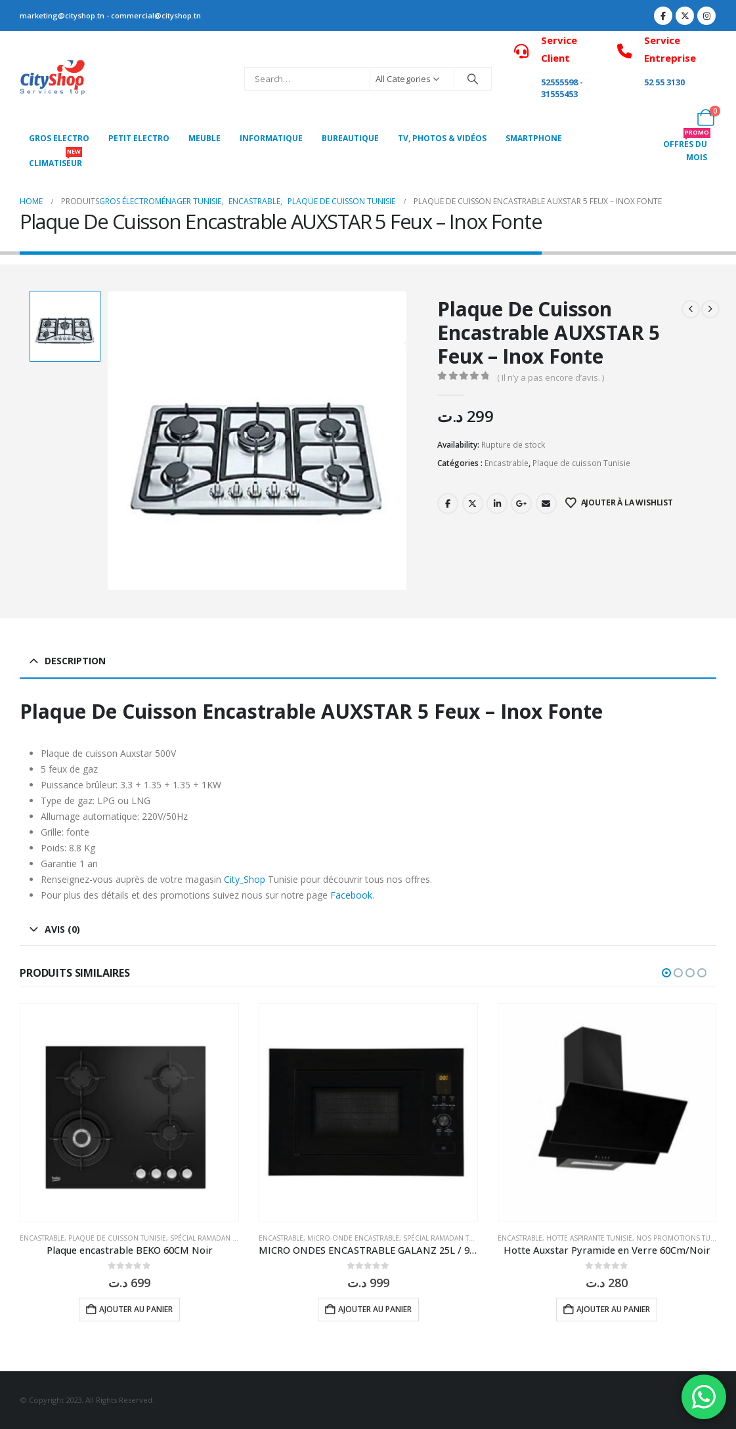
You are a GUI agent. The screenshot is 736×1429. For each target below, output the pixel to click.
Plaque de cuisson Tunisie (581, 463)
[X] (685, 16)
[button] (666, 973)
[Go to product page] (129, 1113)
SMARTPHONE (534, 138)
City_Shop (244, 879)
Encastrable (507, 463)
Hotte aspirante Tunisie (589, 1238)
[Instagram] (706, 16)
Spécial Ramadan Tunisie (214, 1238)
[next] (710, 309)
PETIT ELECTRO (138, 138)
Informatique (271, 138)
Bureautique (350, 138)
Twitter (472, 503)
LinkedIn (497, 503)
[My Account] (676, 117)
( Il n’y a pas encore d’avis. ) (550, 377)
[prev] (691, 309)
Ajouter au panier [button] (136, 1309)
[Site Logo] (52, 79)
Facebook (447, 503)
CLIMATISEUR (55, 160)
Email (546, 503)
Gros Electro (59, 138)
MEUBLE (204, 138)
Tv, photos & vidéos (442, 138)
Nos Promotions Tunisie (681, 1238)
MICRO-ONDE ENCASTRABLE (353, 1238)
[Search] (472, 79)
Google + (521, 503)
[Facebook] (663, 16)
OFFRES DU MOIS (686, 147)
